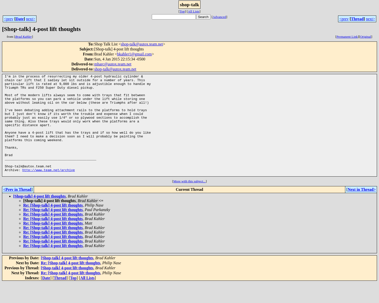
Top (182, 11)
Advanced (219, 17)
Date (20, 19)
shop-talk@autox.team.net (142, 44)
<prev (8, 19)
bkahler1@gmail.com (134, 54)
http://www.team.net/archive (48, 189)
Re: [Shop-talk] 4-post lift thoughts (53, 225)
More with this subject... (189, 201)
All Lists (193, 11)
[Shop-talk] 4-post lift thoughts (39, 216)
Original (365, 36)
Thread (357, 19)
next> (30, 19)
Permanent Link (347, 36)
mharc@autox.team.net (112, 64)
